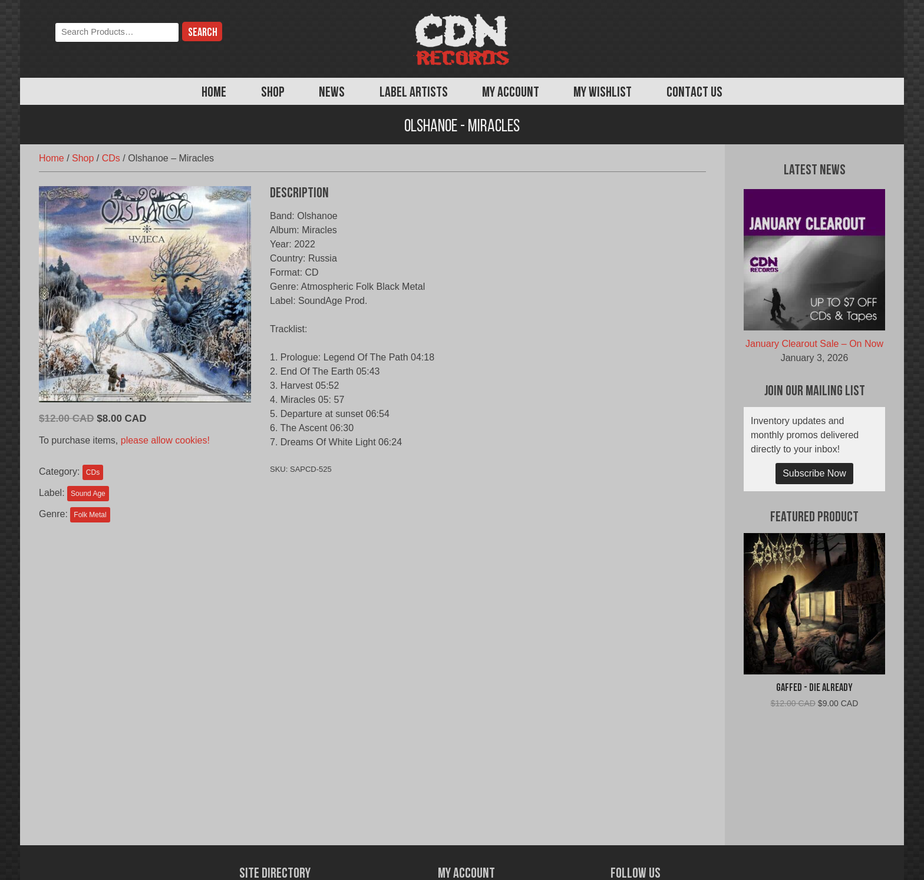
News (332, 93)
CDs (111, 158)
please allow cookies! (165, 440)
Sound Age (88, 493)
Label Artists (414, 93)
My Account (510, 93)
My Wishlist (602, 93)
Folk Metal (90, 515)
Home (214, 93)
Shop (273, 93)
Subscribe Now (814, 473)
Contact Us (694, 93)
